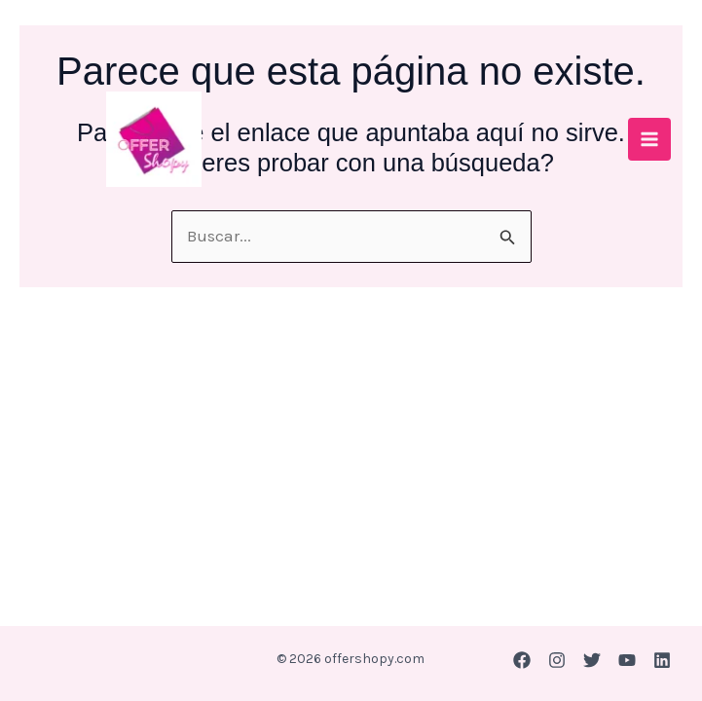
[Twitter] (592, 660)
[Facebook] (522, 660)
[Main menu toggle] (649, 139)
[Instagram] (557, 660)
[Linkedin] (662, 660)
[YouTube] (627, 660)
